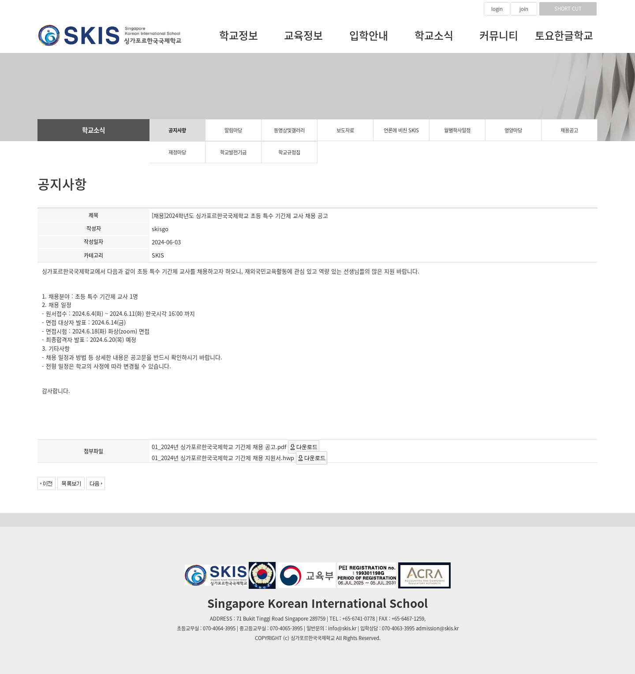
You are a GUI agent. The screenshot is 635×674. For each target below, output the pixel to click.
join (523, 9)
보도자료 (345, 130)
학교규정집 (289, 152)
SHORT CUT (568, 8)
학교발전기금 (233, 152)
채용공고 (569, 130)
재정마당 (177, 152)
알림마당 (233, 130)
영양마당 (513, 130)
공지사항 (177, 130)
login (497, 9)
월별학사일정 (457, 130)
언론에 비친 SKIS (401, 130)
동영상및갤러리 (289, 130)
